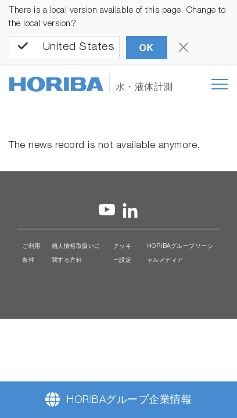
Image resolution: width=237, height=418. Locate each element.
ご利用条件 (31, 254)
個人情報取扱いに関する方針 (76, 254)
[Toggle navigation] (219, 84)
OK (146, 48)
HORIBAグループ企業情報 (129, 400)
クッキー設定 (122, 254)
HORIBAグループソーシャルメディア (180, 254)
